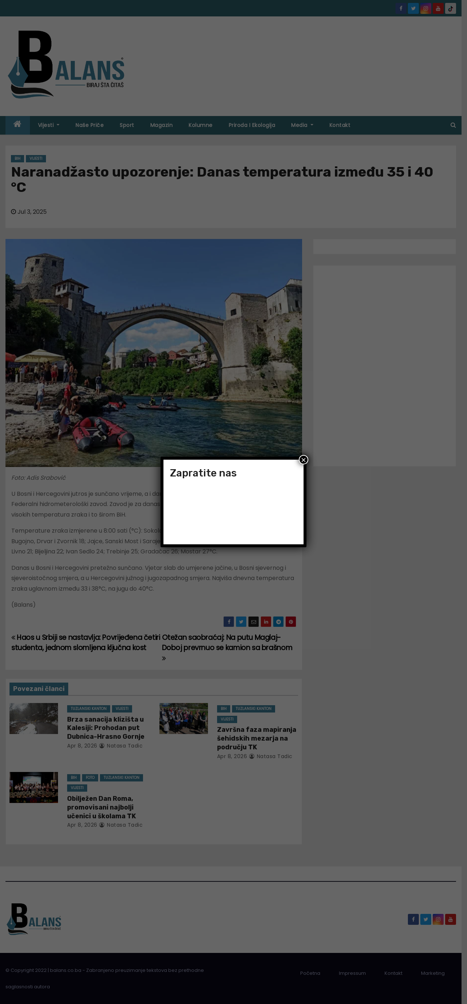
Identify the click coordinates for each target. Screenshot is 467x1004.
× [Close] (303, 459)
